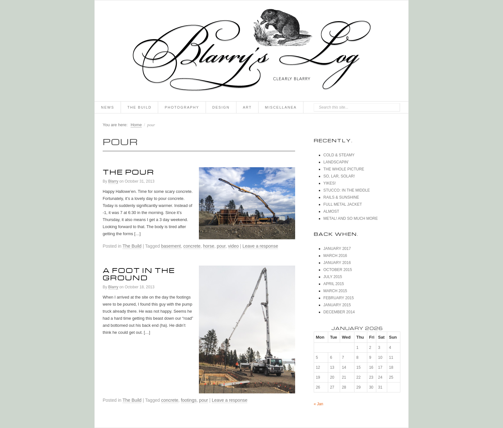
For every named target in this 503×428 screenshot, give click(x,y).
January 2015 (337, 305)
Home (136, 124)
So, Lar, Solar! (339, 176)
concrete (191, 246)
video (233, 246)
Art (247, 107)
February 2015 (338, 298)
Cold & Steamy (338, 155)
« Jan (318, 404)
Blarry (113, 181)
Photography (182, 107)
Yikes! (329, 183)
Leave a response (260, 246)
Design (221, 107)
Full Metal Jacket (342, 204)
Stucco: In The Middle (346, 190)
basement (171, 246)
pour (221, 246)
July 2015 (332, 277)
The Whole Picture (343, 169)
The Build (139, 107)
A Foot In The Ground (139, 272)
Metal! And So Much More (350, 218)
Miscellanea (281, 107)
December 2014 (339, 312)
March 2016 (335, 255)
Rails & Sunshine (341, 197)
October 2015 (337, 270)
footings (189, 400)
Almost (331, 211)
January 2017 (337, 248)
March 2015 (335, 291)
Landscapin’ (336, 162)
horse (208, 246)
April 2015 (333, 284)
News (107, 107)
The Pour (128, 171)
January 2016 (337, 262)
